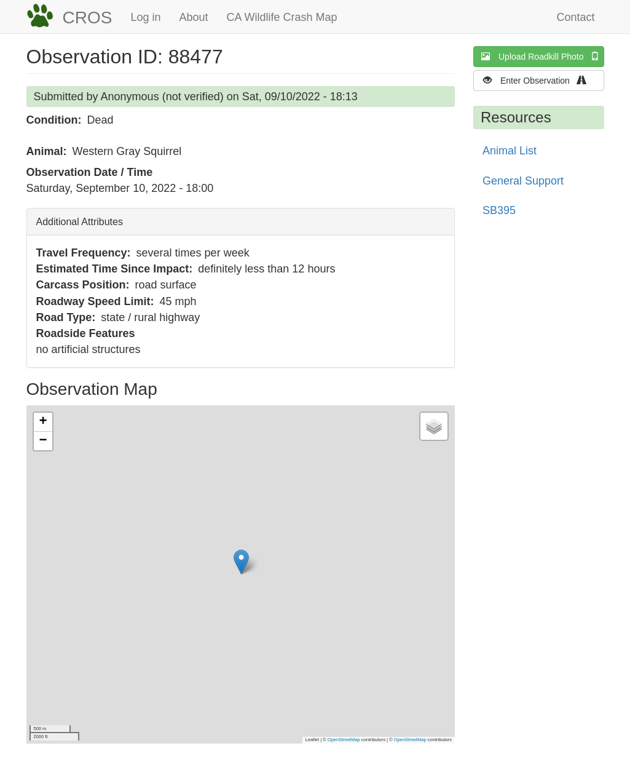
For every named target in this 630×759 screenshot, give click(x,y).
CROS (87, 17)
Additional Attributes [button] (79, 222)
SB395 (499, 210)
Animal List (509, 151)
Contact (575, 17)
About (193, 17)
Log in (145, 17)
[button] (241, 561)
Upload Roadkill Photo (542, 56)
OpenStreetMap (344, 739)
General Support (523, 181)
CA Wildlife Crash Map (282, 17)
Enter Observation (538, 80)
